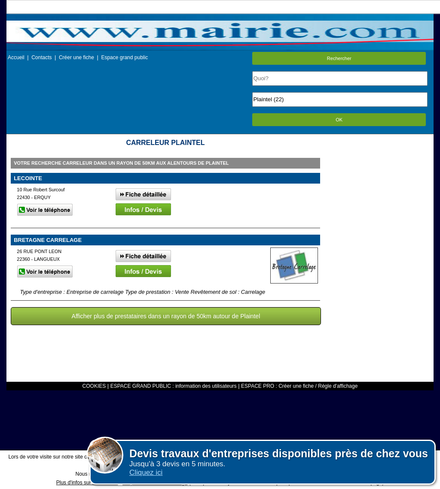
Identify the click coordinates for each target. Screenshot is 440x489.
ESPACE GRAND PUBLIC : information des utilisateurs (173, 386)
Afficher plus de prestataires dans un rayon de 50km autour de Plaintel (166, 316)
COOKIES (94, 386)
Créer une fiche (76, 57)
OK (339, 119)
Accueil (16, 57)
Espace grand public (124, 57)
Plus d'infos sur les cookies (87, 483)
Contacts (41, 57)
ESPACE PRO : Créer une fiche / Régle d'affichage (299, 386)
